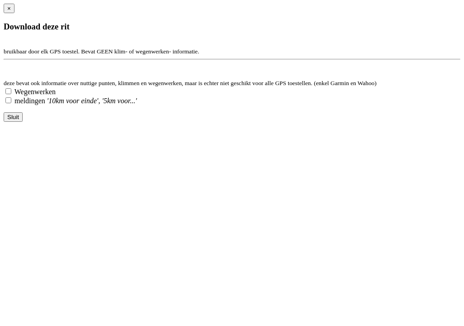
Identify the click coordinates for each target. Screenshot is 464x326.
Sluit (13, 117)
